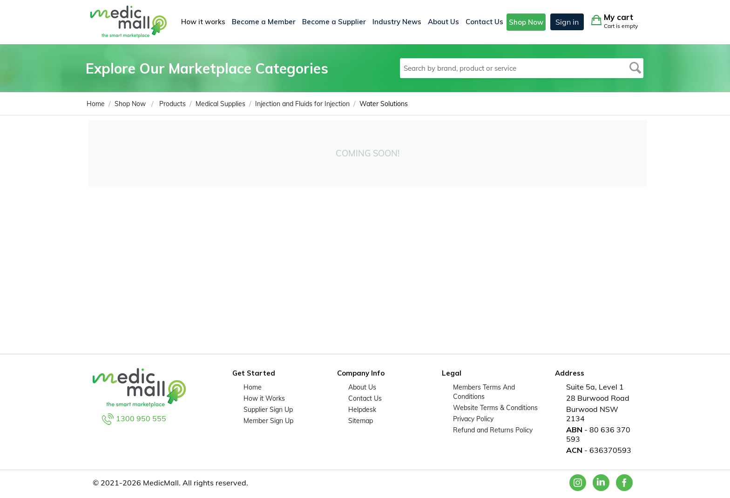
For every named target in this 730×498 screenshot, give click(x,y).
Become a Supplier (334, 21)
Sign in (567, 22)
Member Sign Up (268, 421)
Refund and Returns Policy (493, 430)
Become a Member (264, 21)
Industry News (396, 21)
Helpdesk (362, 409)
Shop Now (526, 22)
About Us (443, 21)
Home (252, 387)
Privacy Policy (473, 419)
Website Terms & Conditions (495, 408)
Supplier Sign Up (268, 409)
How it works (203, 21)
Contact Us (484, 21)
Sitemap (360, 421)
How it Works (264, 398)
